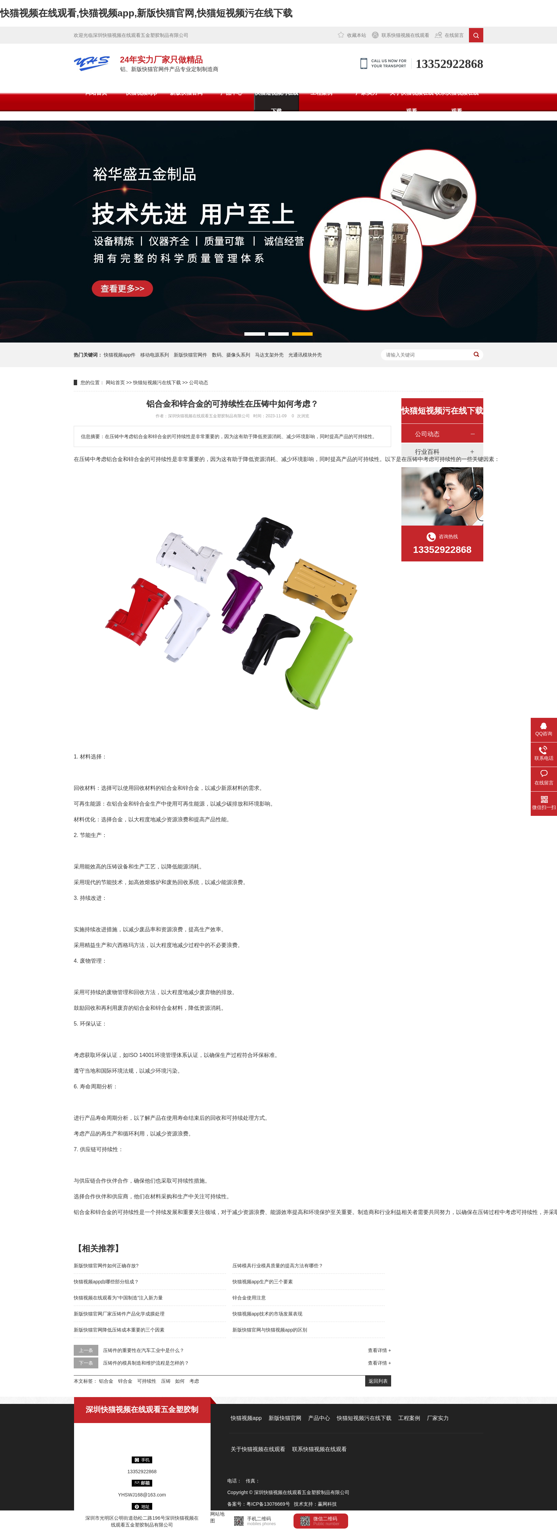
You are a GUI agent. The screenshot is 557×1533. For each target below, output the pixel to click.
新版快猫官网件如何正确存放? (106, 1265)
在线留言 (454, 35)
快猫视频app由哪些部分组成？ (106, 1281)
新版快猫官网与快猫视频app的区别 (269, 1330)
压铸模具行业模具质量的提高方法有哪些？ (277, 1265)
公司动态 (198, 382)
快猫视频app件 (119, 355)
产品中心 (231, 93)
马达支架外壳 (269, 355)
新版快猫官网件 (190, 355)
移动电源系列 (154, 355)
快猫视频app (141, 93)
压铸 (166, 1381)
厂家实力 (366, 93)
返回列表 (378, 1381)
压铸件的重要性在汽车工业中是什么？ (143, 1350)
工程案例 (321, 93)
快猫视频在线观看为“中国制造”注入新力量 (118, 1297)
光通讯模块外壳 (305, 355)
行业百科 (427, 451)
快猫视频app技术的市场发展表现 (267, 1313)
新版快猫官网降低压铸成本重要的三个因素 (119, 1330)
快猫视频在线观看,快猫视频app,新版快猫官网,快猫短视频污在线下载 (146, 13)
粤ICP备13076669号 (268, 1504)
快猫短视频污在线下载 (276, 102)
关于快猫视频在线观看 (411, 102)
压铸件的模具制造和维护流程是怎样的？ (146, 1363)
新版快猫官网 (186, 93)
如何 (180, 1381)
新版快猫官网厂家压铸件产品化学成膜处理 (119, 1313)
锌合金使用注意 (249, 1297)
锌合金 (125, 1381)
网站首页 (96, 93)
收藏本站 (356, 35)
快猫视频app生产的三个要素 (262, 1281)
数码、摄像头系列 (231, 355)
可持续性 (146, 1381)
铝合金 (106, 1381)
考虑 (194, 1381)
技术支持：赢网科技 (315, 1504)
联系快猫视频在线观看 (405, 35)
